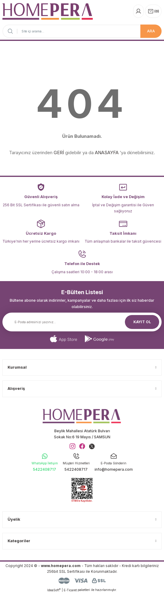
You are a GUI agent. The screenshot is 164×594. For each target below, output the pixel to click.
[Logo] (47, 11)
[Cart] (153, 11)
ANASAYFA (107, 152)
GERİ (59, 152)
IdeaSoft (54, 590)
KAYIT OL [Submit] (142, 322)
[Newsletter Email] (82, 322)
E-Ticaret (70, 590)
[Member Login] (138, 11)
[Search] (82, 31)
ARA (151, 31)
